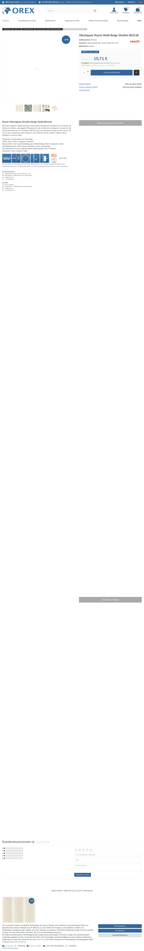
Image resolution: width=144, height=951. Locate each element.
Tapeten (5, 20)
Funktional (72, 946)
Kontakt (131, 2)
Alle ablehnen (120, 931)
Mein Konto (119, 2)
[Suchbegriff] (68, 10)
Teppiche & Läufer (72, 20)
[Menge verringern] (88, 73)
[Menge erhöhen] (88, 71)
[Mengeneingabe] (84, 72)
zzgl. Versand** (115, 62)
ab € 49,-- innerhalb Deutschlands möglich (67, 2)
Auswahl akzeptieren (120, 935)
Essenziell (9, 946)
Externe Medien (36, 946)
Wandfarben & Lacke (27, 20)
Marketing (21, 946)
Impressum (41, 940)
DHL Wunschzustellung (55, 946)
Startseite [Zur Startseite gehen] (7, 28)
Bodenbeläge (122, 20)
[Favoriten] (126, 10)
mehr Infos (63, 158)
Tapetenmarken (28, 28)
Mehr (139, 20)
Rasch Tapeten (41, 28)
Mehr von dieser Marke (133, 83)
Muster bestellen (85, 83)
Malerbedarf (50, 20)
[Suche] (94, 10)
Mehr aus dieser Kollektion (132, 86)
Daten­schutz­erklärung (18, 942)
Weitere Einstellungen (10, 948)
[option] (19, 921)
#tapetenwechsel (55, 28)
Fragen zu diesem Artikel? (88, 86)
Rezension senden (82, 874)
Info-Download (84, 90)
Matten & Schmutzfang (98, 20)
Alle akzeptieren (120, 926)
